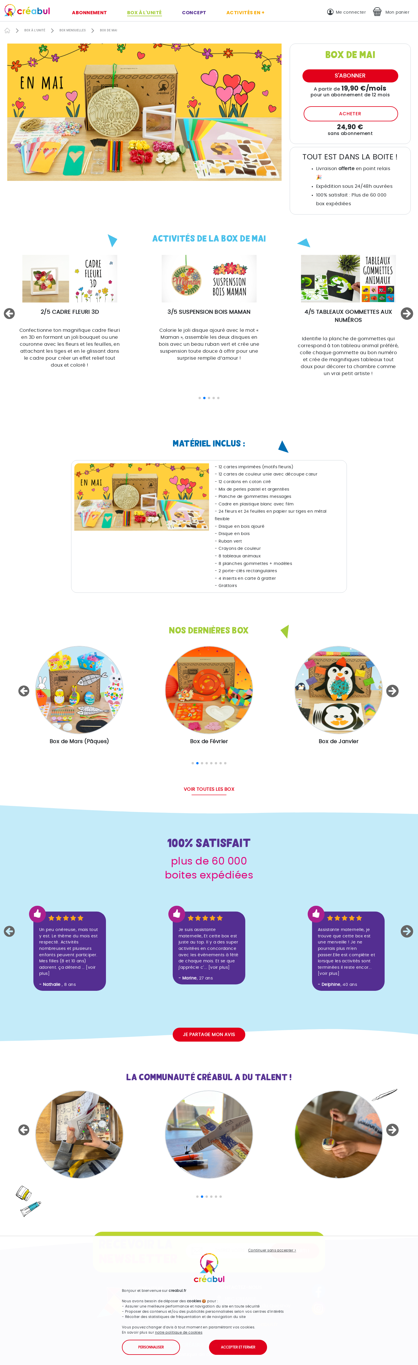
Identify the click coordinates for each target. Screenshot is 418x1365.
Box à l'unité (144, 12)
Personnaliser (151, 1347)
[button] (10, 313)
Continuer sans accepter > (272, 1250)
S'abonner (350, 76)
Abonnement (89, 12)
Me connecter (351, 12)
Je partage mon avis (209, 1034)
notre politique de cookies (179, 1332)
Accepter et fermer (238, 1347)
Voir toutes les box (209, 789)
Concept (194, 12)
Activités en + (245, 12)
